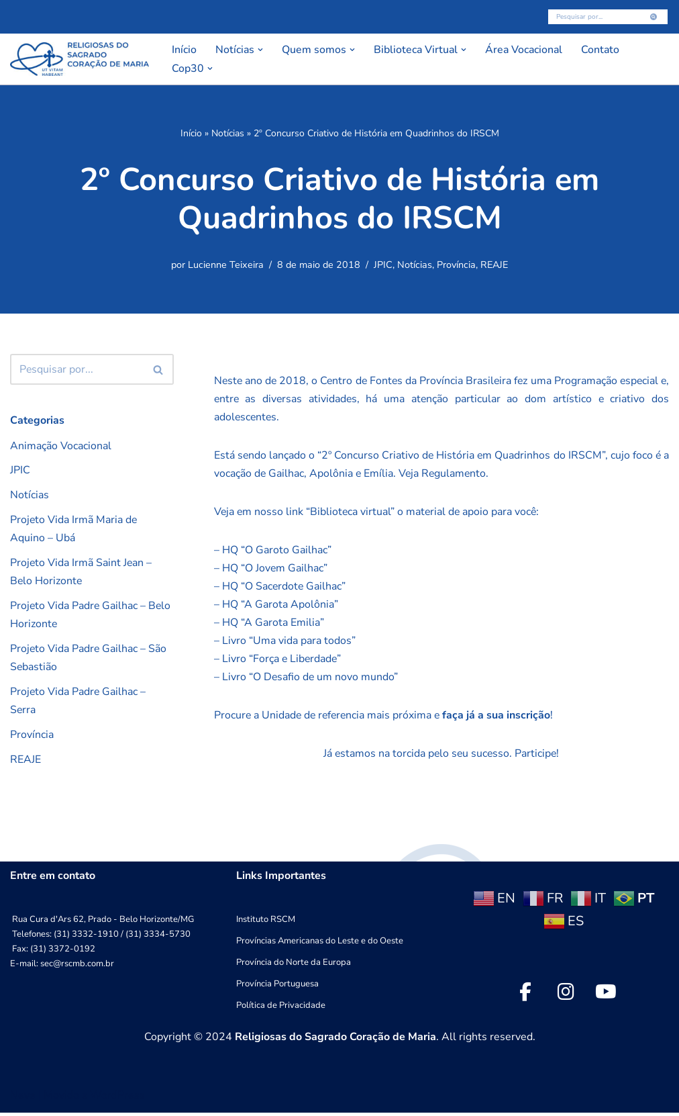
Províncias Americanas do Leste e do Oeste (319, 944)
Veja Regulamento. (454, 474)
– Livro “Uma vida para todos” (285, 642)
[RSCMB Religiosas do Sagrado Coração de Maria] (79, 59)
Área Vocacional (526, 49)
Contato (604, 49)
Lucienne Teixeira (226, 265)
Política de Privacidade (280, 1009)
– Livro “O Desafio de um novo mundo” (306, 678)
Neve (23, 1098)
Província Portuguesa (277, 987)
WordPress (117, 1098)
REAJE (494, 265)
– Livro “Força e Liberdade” (278, 660)
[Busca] (593, 17)
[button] (261, 49)
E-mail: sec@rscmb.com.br (62, 967)
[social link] (525, 995)
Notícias (227, 133)
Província (456, 265)
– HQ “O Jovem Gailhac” (271, 569)
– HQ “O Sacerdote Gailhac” (280, 587)
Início (184, 49)
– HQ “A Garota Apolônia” (276, 606)
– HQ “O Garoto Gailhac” (272, 551)
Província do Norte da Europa (293, 966)
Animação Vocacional (60, 445)
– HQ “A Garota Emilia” (269, 624)
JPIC (383, 265)
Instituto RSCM (265, 923)
